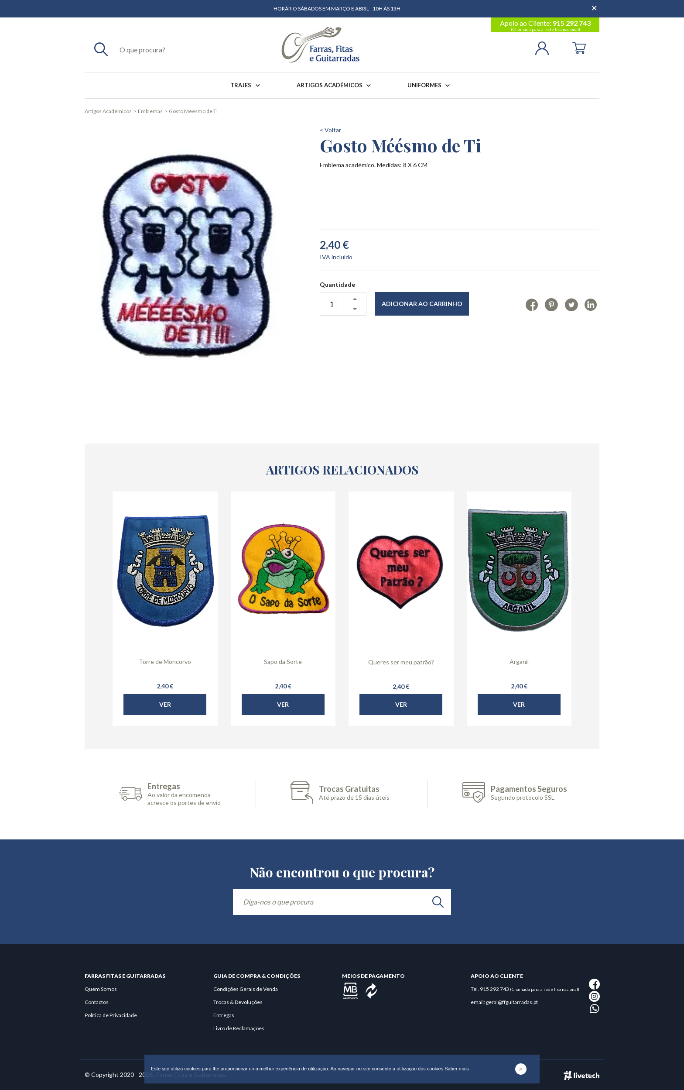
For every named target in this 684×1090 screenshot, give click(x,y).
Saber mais (457, 1068)
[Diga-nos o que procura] (342, 902)
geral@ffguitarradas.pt (512, 1002)
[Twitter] (571, 304)
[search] (438, 902)
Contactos (97, 1002)
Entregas (223, 1015)
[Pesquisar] (101, 49)
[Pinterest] (551, 304)
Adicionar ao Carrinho (422, 303)
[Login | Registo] (545, 47)
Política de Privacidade (111, 1015)
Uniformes (430, 85)
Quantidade (337, 284)
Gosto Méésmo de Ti (193, 111)
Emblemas (150, 111)
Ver (165, 734)
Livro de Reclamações (238, 1028)
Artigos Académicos (335, 85)
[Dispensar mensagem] (595, 4)
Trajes (246, 85)
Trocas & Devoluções (238, 1002)
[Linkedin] (590, 304)
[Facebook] (531, 304)
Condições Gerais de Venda (245, 989)
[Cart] (579, 47)
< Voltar (330, 130)
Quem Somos (101, 989)
